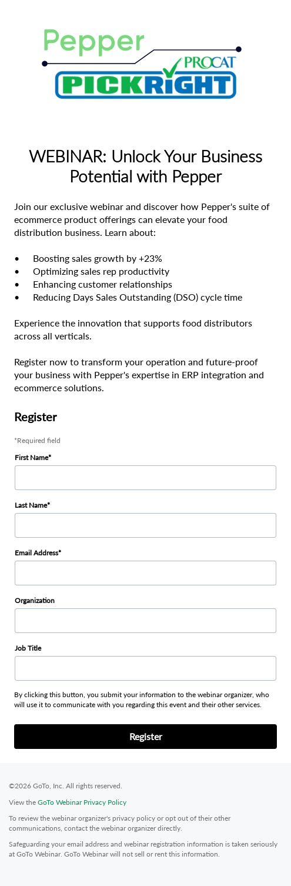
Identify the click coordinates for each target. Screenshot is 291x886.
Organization (35, 600)
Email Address (36, 552)
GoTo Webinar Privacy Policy (82, 802)
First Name (31, 457)
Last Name (31, 505)
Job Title (28, 648)
